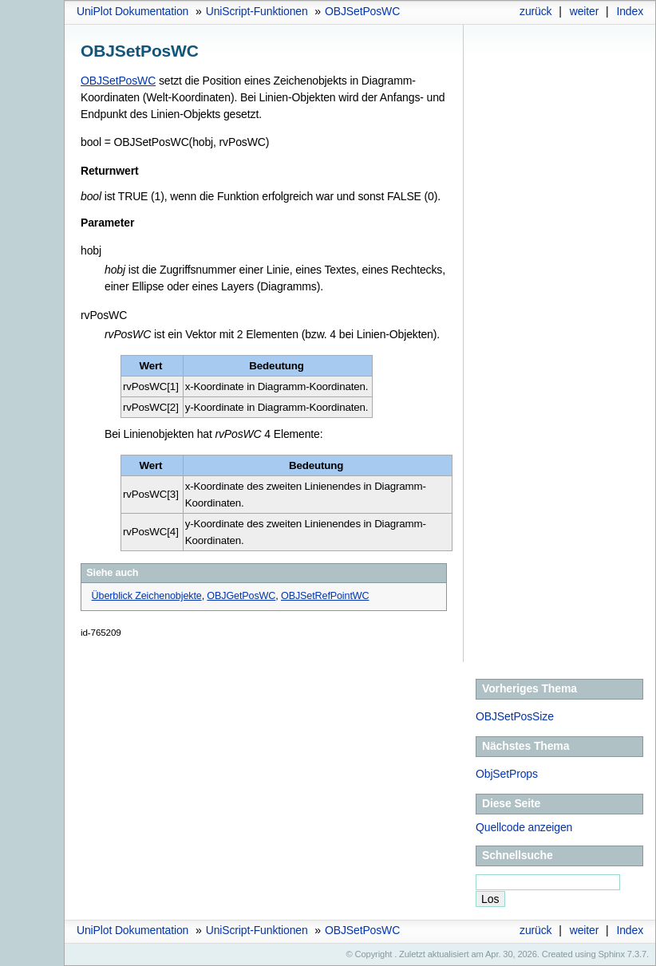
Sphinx (612, 954)
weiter (584, 11)
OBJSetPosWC (362, 11)
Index (629, 11)
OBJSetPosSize (515, 716)
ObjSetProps (507, 773)
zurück (535, 11)
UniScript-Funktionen (257, 11)
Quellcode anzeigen (524, 827)
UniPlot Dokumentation (132, 11)
